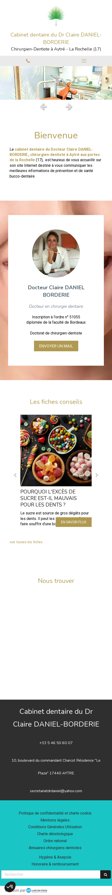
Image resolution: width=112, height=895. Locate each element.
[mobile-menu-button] (84, 61)
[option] (56, 83)
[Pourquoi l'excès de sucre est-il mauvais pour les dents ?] (56, 450)
